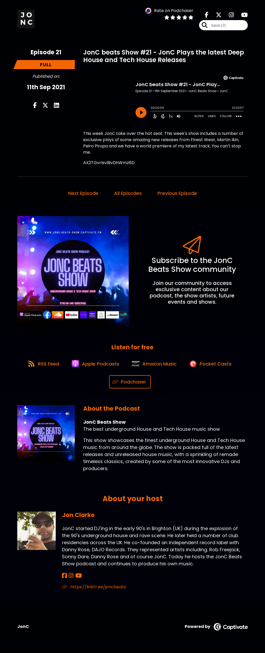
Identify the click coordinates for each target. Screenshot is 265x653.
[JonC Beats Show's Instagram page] (228, 15)
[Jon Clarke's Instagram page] (70, 578)
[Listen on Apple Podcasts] (95, 365)
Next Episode (83, 193)
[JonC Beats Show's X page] (216, 15)
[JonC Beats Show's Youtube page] (241, 15)
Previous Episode (177, 193)
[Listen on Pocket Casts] (213, 365)
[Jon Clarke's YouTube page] (77, 578)
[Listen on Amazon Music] (155, 365)
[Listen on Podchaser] (130, 384)
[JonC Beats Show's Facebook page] (206, 15)
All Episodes (128, 193)
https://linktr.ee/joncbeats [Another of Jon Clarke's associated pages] (94, 589)
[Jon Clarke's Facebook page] (64, 578)
